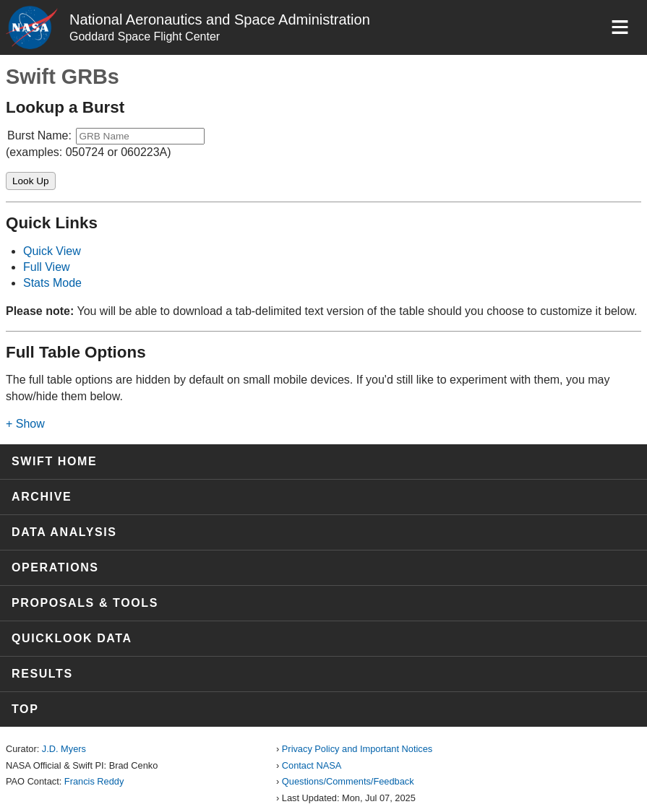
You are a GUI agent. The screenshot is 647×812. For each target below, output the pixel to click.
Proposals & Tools (85, 603)
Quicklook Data (72, 638)
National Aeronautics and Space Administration (219, 19)
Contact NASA (312, 765)
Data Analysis (64, 532)
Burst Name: (39, 135)
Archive (42, 497)
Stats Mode (52, 283)
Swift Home (54, 461)
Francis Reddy (94, 781)
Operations (55, 567)
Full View (46, 267)
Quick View (52, 251)
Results (42, 674)
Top (25, 709)
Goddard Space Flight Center (144, 36)
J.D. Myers (64, 748)
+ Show (25, 424)
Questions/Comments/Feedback (348, 781)
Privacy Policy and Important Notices (357, 748)
